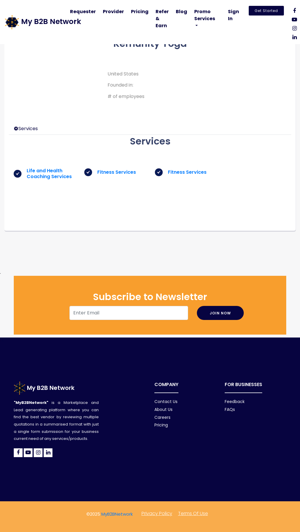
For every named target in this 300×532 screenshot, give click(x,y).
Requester (83, 11)
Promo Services (204, 15)
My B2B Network (44, 388)
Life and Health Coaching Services (49, 173)
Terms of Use (193, 513)
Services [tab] (26, 128)
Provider (113, 11)
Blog (181, 11)
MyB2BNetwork (117, 514)
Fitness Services (116, 172)
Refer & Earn (162, 18)
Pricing (140, 11)
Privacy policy (157, 513)
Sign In (233, 15)
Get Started (266, 10)
